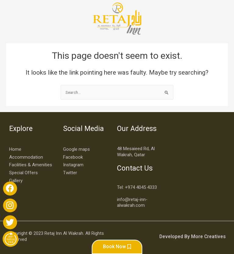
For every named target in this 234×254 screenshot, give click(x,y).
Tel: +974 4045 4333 (137, 186)
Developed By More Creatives (194, 235)
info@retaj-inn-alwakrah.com (132, 201)
